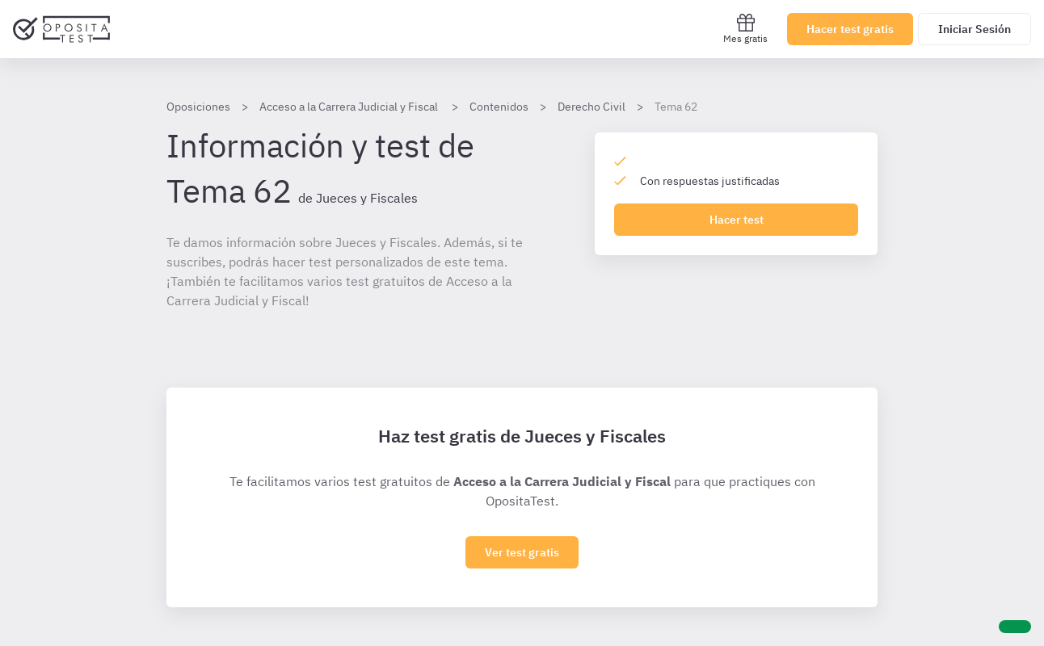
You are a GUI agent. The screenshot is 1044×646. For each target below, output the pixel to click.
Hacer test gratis (850, 29)
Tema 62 (676, 106)
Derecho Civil (591, 106)
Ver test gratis (522, 552)
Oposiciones (198, 106)
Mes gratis (745, 28)
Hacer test (736, 219)
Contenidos (498, 106)
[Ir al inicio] (61, 29)
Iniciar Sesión (974, 29)
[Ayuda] (1015, 626)
